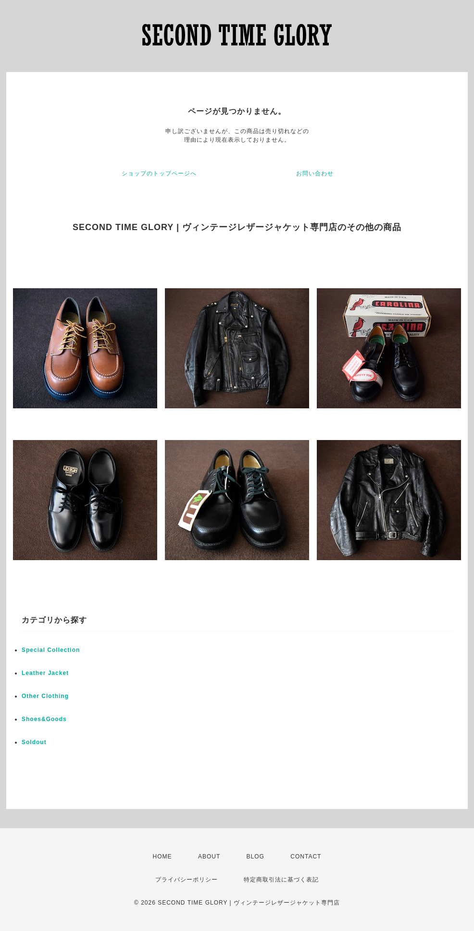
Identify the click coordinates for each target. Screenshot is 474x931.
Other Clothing (45, 696)
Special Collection (51, 650)
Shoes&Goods (44, 719)
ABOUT (209, 856)
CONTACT (305, 856)
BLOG (255, 856)
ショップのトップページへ (159, 173)
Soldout (34, 742)
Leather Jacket (45, 673)
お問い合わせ (315, 173)
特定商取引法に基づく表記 (281, 879)
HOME (162, 856)
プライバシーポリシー (186, 879)
